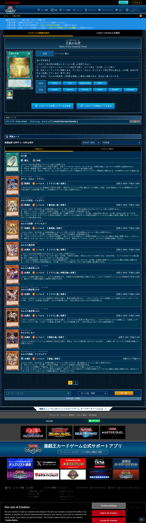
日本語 (54, 83)
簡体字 (100, 83)
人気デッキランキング (67, 492)
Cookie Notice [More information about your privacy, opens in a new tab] (11, 520)
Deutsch (70, 90)
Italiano (100, 90)
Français (85, 90)
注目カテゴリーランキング (67, 498)
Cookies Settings (108, 506)
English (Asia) (85, 83)
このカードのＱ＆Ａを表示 (49, 25)
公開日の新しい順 (35, 491)
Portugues (130, 90)
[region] (73, 513)
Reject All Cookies (109, 513)
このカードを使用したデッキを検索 (61, 28)
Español (115, 90)
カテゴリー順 (34, 494)
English (54, 90)
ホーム (6, 16)
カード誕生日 (34, 497)
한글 (70, 83)
